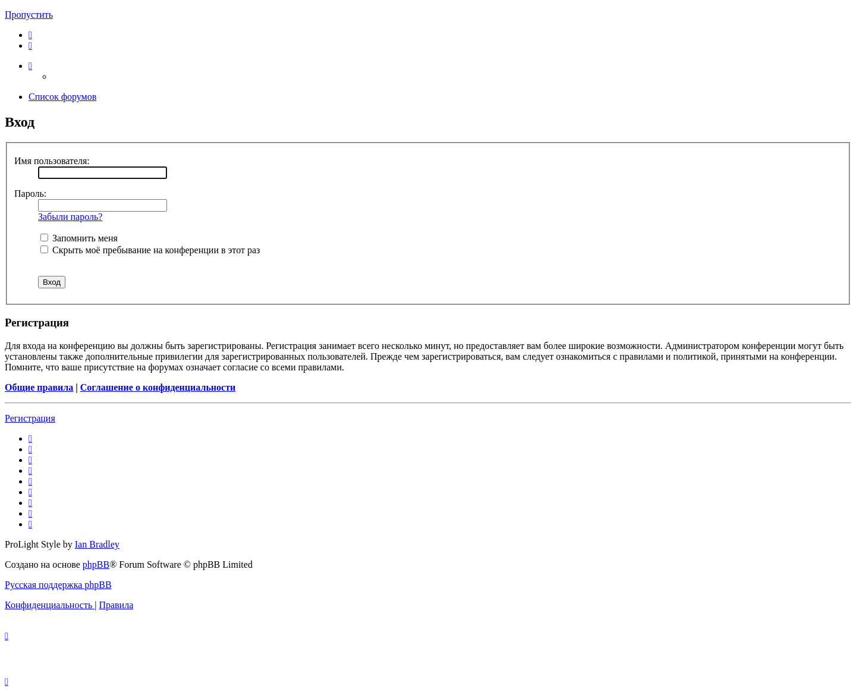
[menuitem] (30, 35)
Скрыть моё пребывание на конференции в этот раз (150, 250)
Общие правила (39, 387)
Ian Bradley (97, 544)
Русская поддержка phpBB (58, 585)
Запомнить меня (79, 238)
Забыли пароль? (70, 217)
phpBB (96, 564)
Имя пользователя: (52, 161)
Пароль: (30, 193)
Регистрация (30, 418)
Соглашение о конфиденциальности (157, 387)
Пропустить (29, 15)
